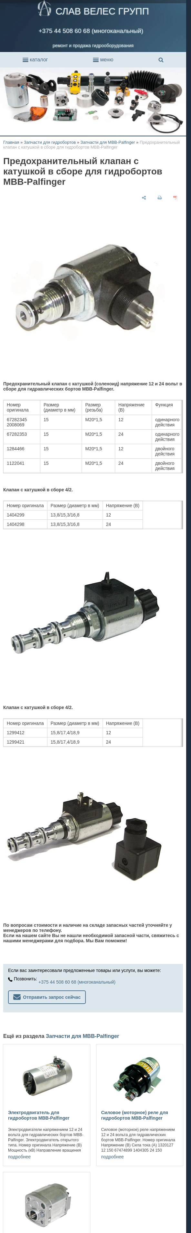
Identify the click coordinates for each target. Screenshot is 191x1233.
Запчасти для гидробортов (50, 142)
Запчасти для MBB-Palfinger (107, 142)
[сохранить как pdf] (175, 198)
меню (103, 59)
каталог (35, 59)
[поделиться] (144, 198)
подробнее (19, 1156)
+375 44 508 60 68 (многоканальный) (91, 30)
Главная (11, 142)
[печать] (160, 198)
